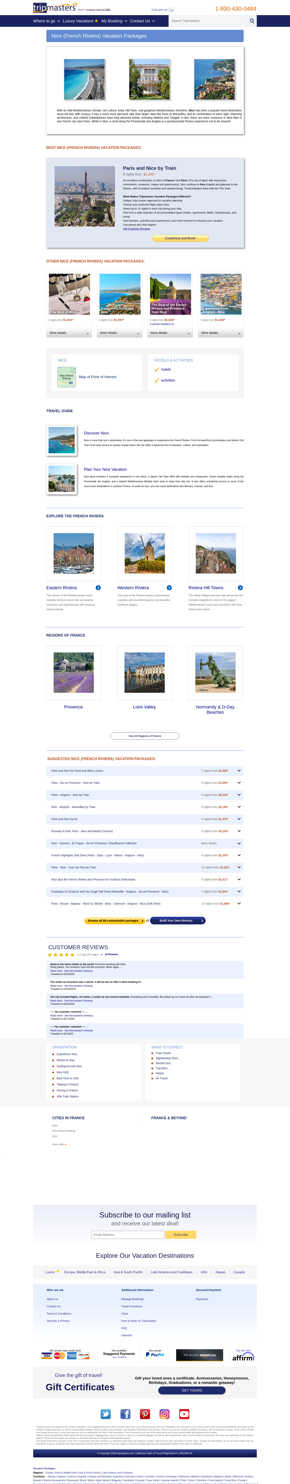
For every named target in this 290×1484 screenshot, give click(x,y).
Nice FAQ (63, 1072)
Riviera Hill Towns (205, 587)
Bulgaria (116, 1480)
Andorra (71, 1476)
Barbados (207, 1476)
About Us (52, 1299)
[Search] (207, 21)
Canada (239, 1272)
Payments (202, 1299)
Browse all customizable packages (113, 920)
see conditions (120, 1357)
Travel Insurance (131, 1306)
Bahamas (184, 1476)
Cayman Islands (169, 1480)
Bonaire (37, 1480)
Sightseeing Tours (167, 1058)
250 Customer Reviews (136, 228)
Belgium (218, 1476)
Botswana (72, 1480)
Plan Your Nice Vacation (105, 469)
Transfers (162, 1068)
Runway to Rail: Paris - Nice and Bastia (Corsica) (82, 831)
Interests (126, 1335)
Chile (183, 1480)
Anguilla (82, 1476)
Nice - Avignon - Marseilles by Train (73, 807)
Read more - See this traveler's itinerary (71, 971)
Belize (228, 1476)
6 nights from (214, 819)
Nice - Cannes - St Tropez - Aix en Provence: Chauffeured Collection (94, 843)
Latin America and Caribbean (171, 1272)
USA (204, 1272)
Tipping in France (67, 1084)
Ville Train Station (68, 1096)
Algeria (61, 1476)
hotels (166, 369)
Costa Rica (230, 1480)
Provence (73, 706)
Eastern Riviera (61, 587)
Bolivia (248, 1476)
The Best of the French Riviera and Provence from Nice (169, 308)
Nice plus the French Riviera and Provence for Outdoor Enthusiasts (93, 879)
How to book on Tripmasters (138, 1320)
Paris (55, 1125)
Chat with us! (163, 9)
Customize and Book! (180, 238)
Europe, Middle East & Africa (84, 1272)
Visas (124, 1313)
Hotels (160, 1073)
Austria (160, 1476)
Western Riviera (133, 587)
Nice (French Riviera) (63, 1130)
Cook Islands (215, 1480)
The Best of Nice (63, 312)
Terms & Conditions (59, 1313)
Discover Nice (96, 433)
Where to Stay (66, 1060)
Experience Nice (67, 1054)
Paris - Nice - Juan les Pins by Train (73, 867)
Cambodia (128, 1480)
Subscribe (181, 1234)
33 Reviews (111, 954)
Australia (149, 1476)
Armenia (129, 1476)
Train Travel (163, 1053)
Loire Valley (144, 706)
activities (168, 380)
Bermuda (238, 1476)
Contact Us (54, 1306)
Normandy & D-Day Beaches (215, 709)
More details (209, 843)
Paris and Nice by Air (64, 819)
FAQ (124, 1328)
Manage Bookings (132, 1299)
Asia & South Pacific (128, 1272)
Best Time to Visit (67, 1078)
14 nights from (215, 903)
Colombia (201, 1480)
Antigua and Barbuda (99, 1476)
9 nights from (214, 782)
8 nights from (214, 855)
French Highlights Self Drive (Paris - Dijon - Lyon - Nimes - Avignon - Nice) (97, 855)
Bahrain (195, 1476)
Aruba (139, 1476)
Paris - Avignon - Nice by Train (70, 794)
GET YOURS (192, 1390)
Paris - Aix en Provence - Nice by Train (75, 782)
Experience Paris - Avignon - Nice (216, 310)
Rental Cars (163, 1063)
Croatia (242, 1480)
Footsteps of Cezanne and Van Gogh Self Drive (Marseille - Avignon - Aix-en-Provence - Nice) (110, 891)
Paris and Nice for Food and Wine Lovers (77, 770)
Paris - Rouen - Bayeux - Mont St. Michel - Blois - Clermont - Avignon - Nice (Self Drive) (106, 903)
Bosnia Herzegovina (54, 1480)
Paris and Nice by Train (149, 168)
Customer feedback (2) (162, 324)
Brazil (83, 1480)
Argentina (118, 1476)
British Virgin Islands (99, 1480)
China (191, 1480)
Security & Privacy (58, 1320)
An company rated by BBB (94, 9)
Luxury (51, 1272)
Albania (51, 1476)
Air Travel (162, 1078)
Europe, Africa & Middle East (61, 1472)
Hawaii (220, 1272)
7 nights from (214, 770)
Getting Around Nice (69, 1066)
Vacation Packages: (44, 1468)
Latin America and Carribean (117, 1472)
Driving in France (67, 1090)
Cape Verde (152, 1480)
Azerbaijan (171, 1476)
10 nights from (215, 867)
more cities (59, 1144)
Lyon (55, 1136)
